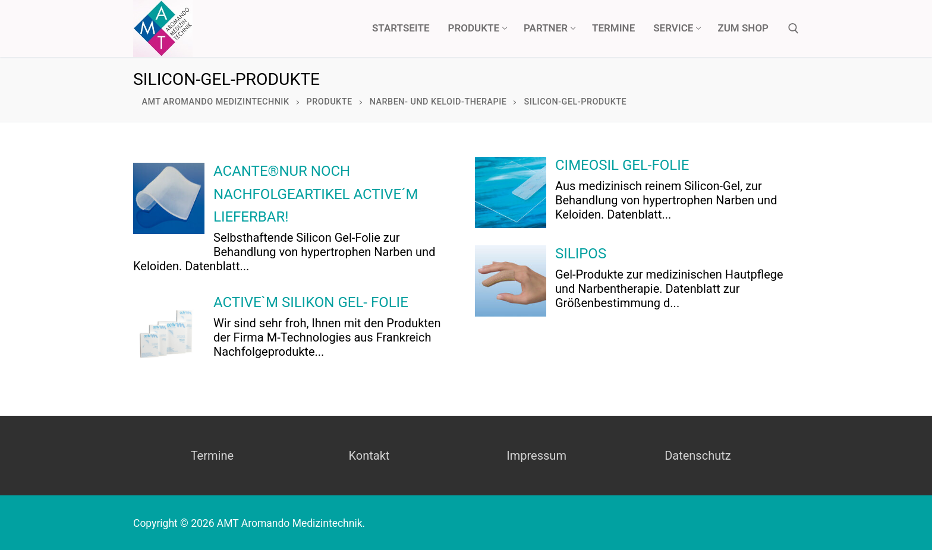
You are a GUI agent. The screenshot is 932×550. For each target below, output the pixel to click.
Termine (212, 455)
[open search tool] (793, 28)
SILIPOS (580, 253)
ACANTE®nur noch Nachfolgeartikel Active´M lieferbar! (315, 194)
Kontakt (368, 455)
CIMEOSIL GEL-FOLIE (622, 165)
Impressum (536, 455)
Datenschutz (698, 455)
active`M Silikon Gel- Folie (310, 302)
